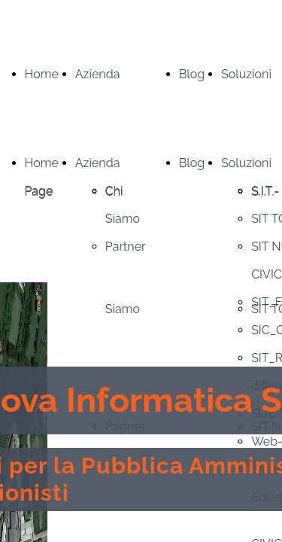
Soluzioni (246, 74)
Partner (125, 246)
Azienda (97, 74)
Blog (192, 74)
